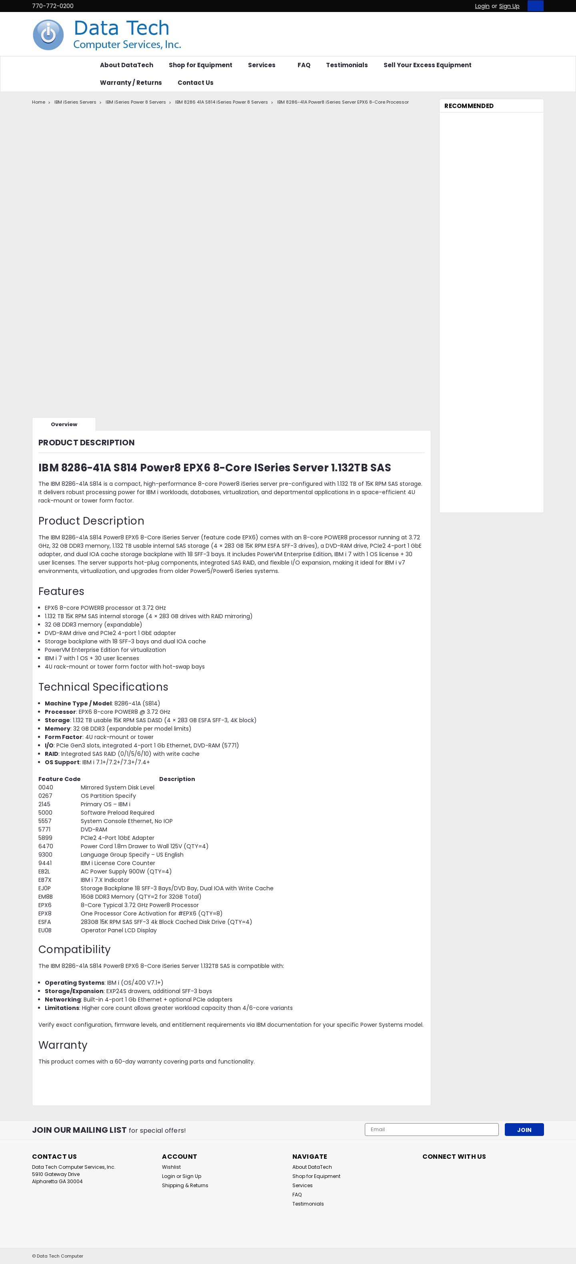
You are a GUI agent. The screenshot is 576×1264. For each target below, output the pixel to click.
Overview (64, 424)
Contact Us (196, 82)
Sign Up (509, 6)
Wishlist (171, 1167)
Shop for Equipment (200, 65)
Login (482, 6)
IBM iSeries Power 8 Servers (136, 102)
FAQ (304, 65)
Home (38, 102)
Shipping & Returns (185, 1185)
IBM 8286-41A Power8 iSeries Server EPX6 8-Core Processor (343, 102)
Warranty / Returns (131, 82)
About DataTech (126, 65)
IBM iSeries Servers (75, 102)
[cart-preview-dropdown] (534, 5)
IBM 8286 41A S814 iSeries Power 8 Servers (221, 102)
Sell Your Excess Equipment (428, 65)
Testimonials (347, 65)
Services (265, 65)
